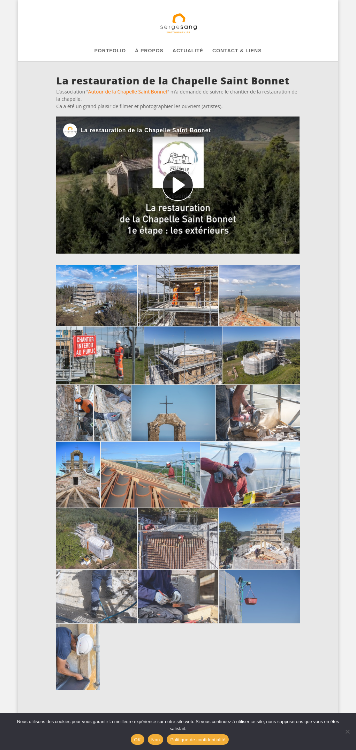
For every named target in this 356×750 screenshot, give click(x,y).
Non (155, 739)
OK (137, 739)
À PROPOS (149, 50)
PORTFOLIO (110, 50)
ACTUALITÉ (188, 50)
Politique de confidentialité (197, 739)
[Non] (347, 731)
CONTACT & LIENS (237, 50)
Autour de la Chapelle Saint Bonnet (128, 91)
